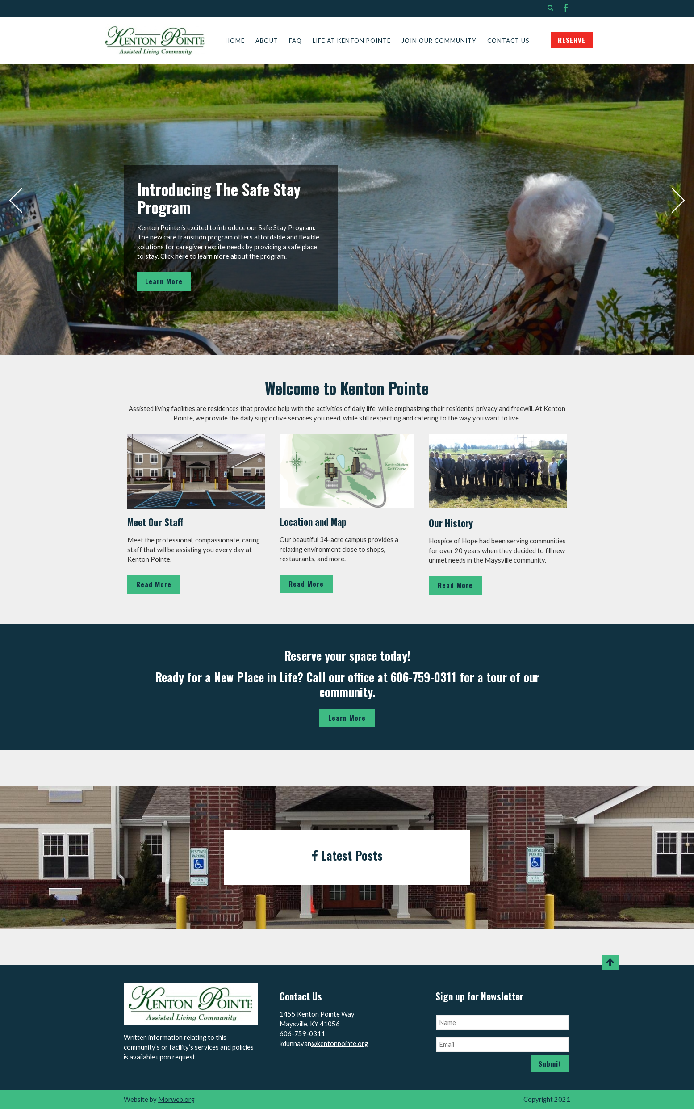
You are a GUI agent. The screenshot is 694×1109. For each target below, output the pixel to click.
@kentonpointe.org (339, 1043)
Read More (153, 584)
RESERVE (571, 40)
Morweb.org (176, 1099)
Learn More (164, 281)
